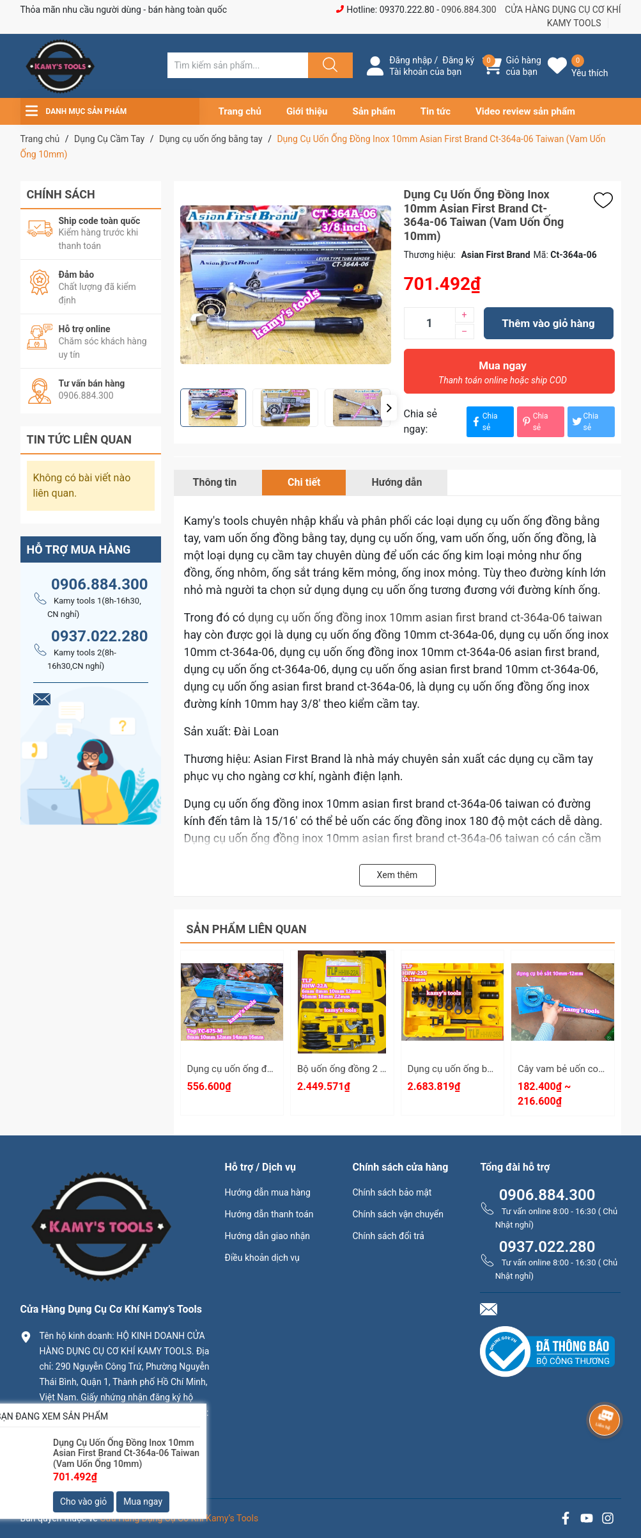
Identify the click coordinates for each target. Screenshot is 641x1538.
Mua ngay (503, 375)
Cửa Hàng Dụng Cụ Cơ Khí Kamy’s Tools (179, 1518)
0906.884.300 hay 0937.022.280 (113, 1465)
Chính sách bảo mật (391, 1192)
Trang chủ (240, 111)
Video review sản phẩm (525, 111)
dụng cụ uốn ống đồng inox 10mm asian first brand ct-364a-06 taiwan (425, 617)
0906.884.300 (469, 9)
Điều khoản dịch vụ (261, 1258)
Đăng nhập (410, 60)
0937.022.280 (99, 636)
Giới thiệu (307, 111)
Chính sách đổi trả (388, 1236)
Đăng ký (458, 60)
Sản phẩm (373, 111)
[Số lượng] (429, 323)
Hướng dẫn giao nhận (267, 1236)
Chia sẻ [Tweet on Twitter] (585, 422)
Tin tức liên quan (79, 439)
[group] (285, 285)
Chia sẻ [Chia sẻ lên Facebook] (484, 422)
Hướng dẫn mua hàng (267, 1192)
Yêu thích (589, 73)
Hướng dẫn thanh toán (268, 1214)
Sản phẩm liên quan (247, 929)
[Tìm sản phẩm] (237, 65)
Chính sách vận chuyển (398, 1214)
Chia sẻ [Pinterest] (534, 422)
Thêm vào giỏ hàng (548, 323)
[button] (389, 408)
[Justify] (328, 65)
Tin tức (436, 111)
